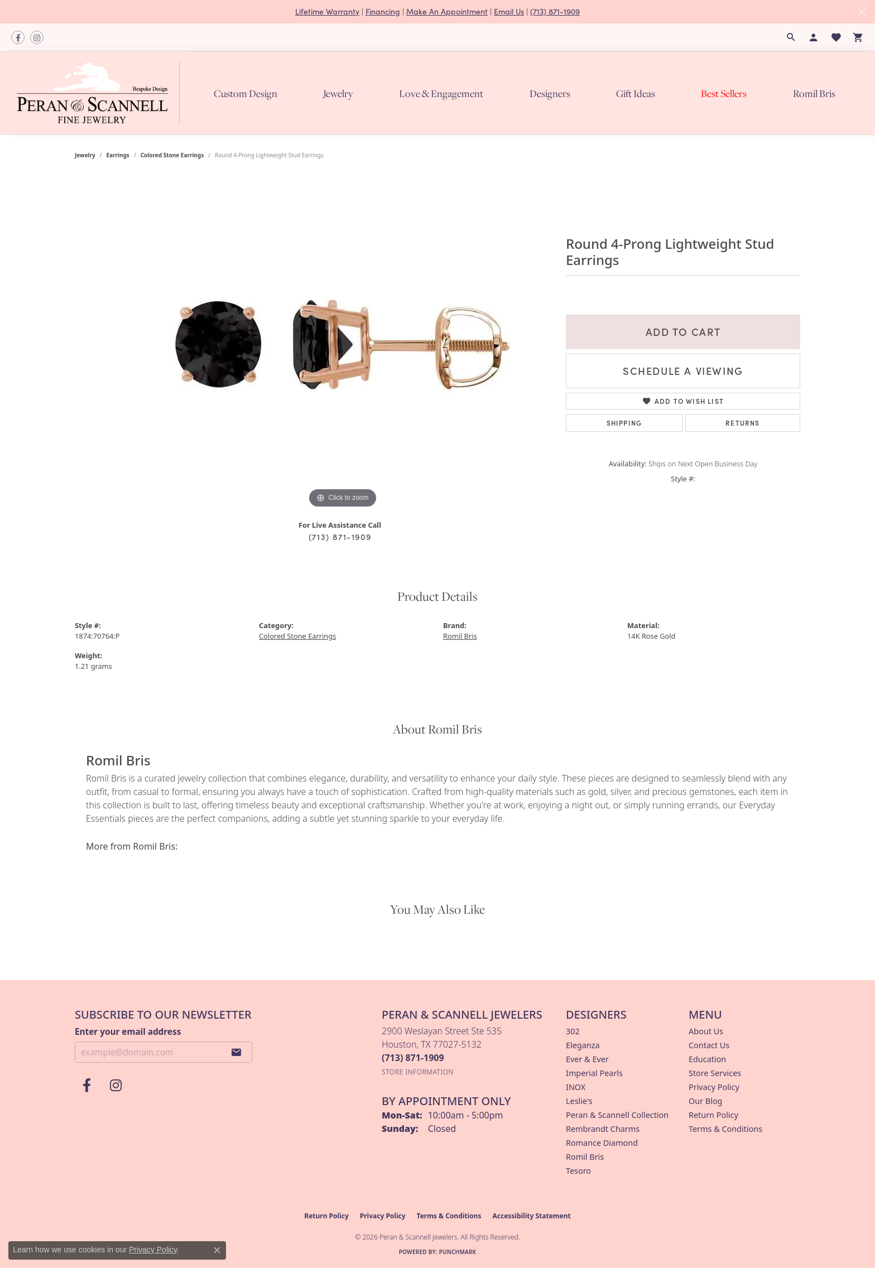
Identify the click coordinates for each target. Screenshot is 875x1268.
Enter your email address (128, 1031)
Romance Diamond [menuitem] (602, 1142)
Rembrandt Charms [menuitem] (603, 1129)
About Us (706, 1031)
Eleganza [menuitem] (582, 1045)
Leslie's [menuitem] (579, 1101)
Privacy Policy (714, 1087)
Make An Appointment (447, 11)
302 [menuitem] (573, 1031)
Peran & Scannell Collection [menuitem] (617, 1115)
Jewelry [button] (338, 93)
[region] (342, 343)
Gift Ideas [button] (635, 93)
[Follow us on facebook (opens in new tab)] (18, 37)
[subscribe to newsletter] (237, 1052)
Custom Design (245, 93)
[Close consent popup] (217, 1250)
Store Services (715, 1073)
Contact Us (709, 1045)
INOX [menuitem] (575, 1087)
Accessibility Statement (531, 1216)
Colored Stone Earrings (172, 155)
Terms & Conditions (725, 1129)
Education (707, 1059)
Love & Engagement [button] (441, 93)
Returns (742, 422)
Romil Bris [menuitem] (585, 1156)
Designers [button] (550, 93)
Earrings (118, 155)
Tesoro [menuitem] (578, 1170)
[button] (791, 37)
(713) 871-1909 (555, 11)
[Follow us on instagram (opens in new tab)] (37, 37)
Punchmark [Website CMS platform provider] (458, 1252)
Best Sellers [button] (724, 93)
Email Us (509, 11)
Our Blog (705, 1101)
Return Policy (713, 1115)
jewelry (85, 155)
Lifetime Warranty (327, 11)
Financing (383, 11)
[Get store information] (418, 1072)
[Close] (861, 12)
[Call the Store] (413, 1058)
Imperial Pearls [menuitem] (594, 1073)
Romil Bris (814, 93)
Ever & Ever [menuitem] (587, 1059)
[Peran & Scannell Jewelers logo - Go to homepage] (101, 92)
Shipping (624, 422)
